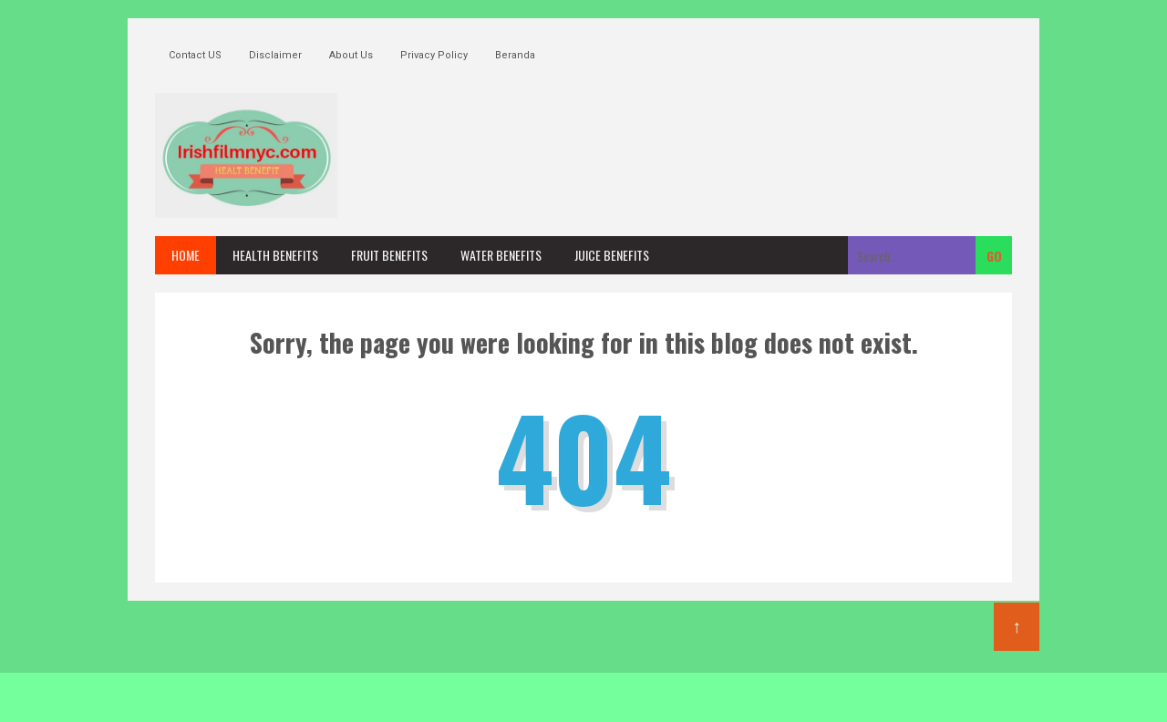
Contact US (195, 55)
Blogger (1023, 696)
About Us (351, 55)
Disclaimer (275, 55)
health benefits (275, 254)
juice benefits (611, 254)
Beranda (515, 55)
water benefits (501, 254)
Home (185, 254)
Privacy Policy (434, 55)
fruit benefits (389, 254)
